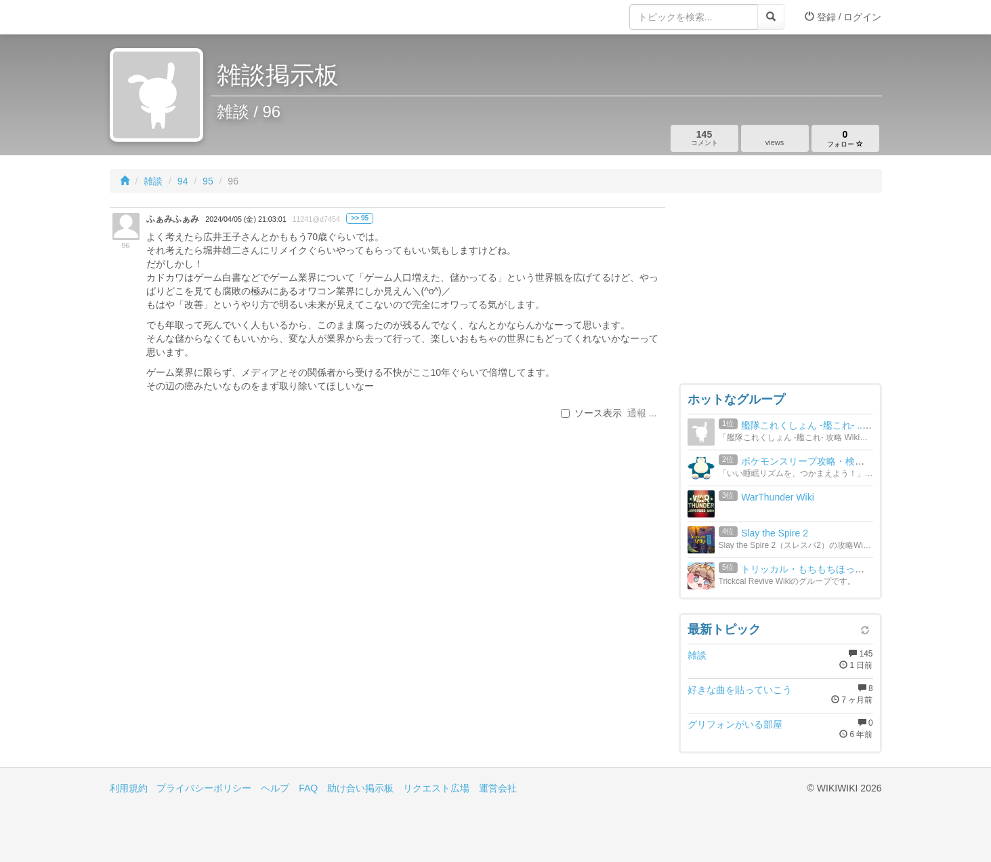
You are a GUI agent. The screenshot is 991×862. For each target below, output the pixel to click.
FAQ (308, 788)
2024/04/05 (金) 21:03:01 (245, 219)
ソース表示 (591, 413)
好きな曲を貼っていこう (740, 689)
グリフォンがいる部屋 (735, 724)
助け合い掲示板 (360, 788)
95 (208, 181)
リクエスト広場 (436, 788)
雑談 (153, 181)
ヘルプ (275, 788)
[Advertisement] (780, 291)
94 (182, 181)
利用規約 (129, 788)
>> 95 (359, 218)
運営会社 (498, 788)
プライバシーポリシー (203, 788)
